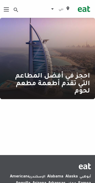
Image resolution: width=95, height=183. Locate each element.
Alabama (55, 176)
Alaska (71, 176)
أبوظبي (85, 176)
